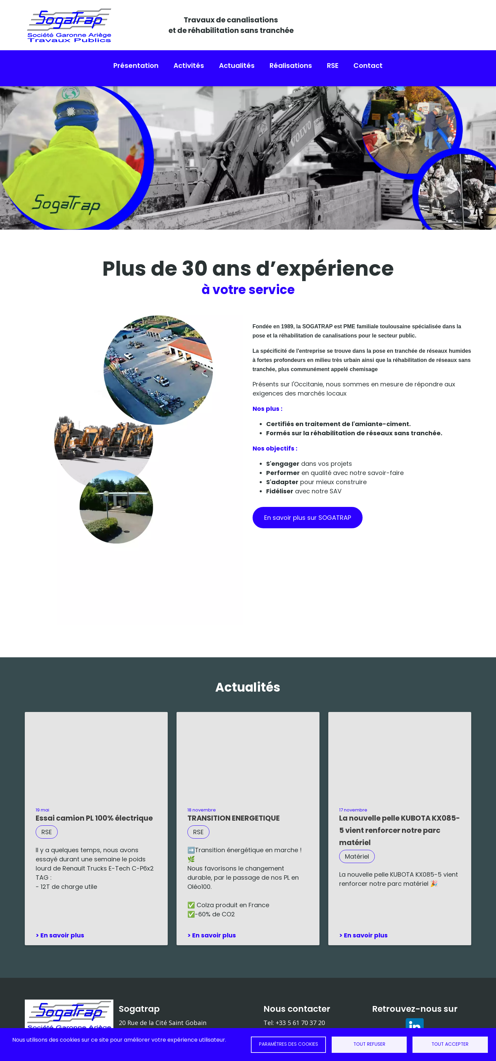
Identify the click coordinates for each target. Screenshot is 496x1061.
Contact (368, 65)
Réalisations (291, 65)
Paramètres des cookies (288, 1044)
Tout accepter (450, 1044)
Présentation (136, 65)
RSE (332, 65)
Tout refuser (369, 1044)
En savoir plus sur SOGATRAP (307, 512)
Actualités (237, 65)
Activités (188, 65)
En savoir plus (62, 930)
